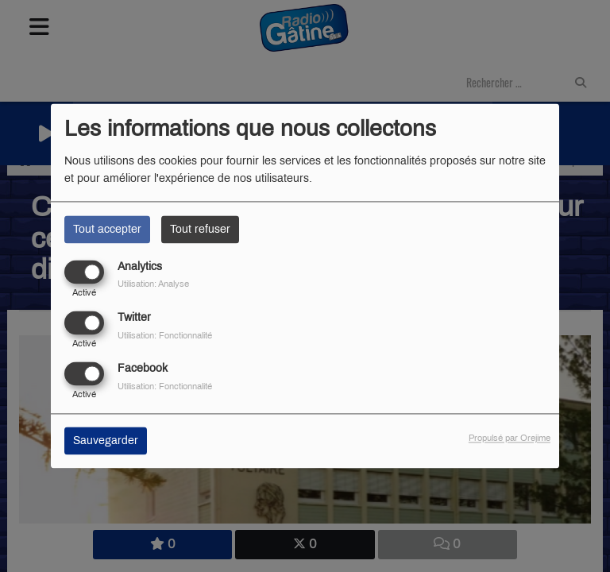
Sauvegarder (105, 441)
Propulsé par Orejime (509, 438)
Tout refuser (200, 229)
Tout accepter (107, 229)
